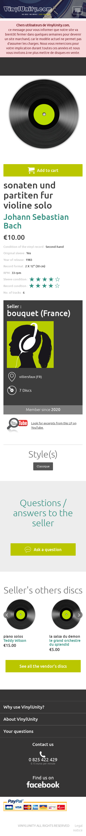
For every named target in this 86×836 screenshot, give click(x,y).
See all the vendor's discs (43, 666)
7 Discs (25, 390)
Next (79, 615)
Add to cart (43, 170)
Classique (43, 466)
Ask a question (43, 549)
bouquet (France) (39, 313)
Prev (7, 615)
